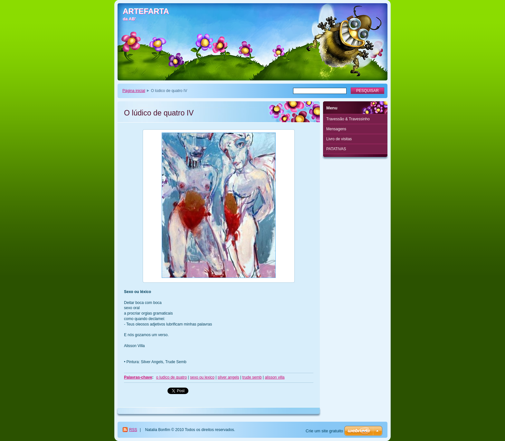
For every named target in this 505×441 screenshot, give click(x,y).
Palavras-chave (138, 377)
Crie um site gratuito (324, 430)
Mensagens (336, 129)
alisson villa (274, 377)
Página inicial (133, 90)
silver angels (228, 377)
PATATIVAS (336, 149)
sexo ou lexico (202, 377)
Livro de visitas (339, 139)
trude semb (252, 377)
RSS (133, 429)
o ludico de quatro (171, 377)
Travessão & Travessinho (348, 119)
